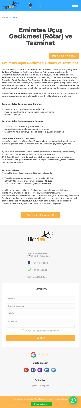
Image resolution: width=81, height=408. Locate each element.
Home (5, 17)
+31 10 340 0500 (40, 263)
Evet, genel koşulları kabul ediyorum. (42, 331)
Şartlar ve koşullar (40, 386)
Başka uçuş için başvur (64, 56)
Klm (15, 17)
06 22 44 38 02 (40, 270)
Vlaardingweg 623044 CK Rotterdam (40, 254)
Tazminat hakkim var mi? (40, 215)
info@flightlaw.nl (40, 277)
